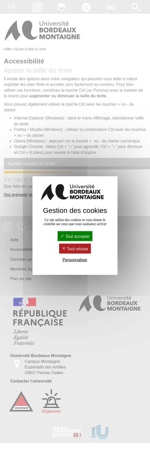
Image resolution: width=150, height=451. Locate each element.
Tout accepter (75, 236)
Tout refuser (75, 249)
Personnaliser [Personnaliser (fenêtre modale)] (75, 260)
